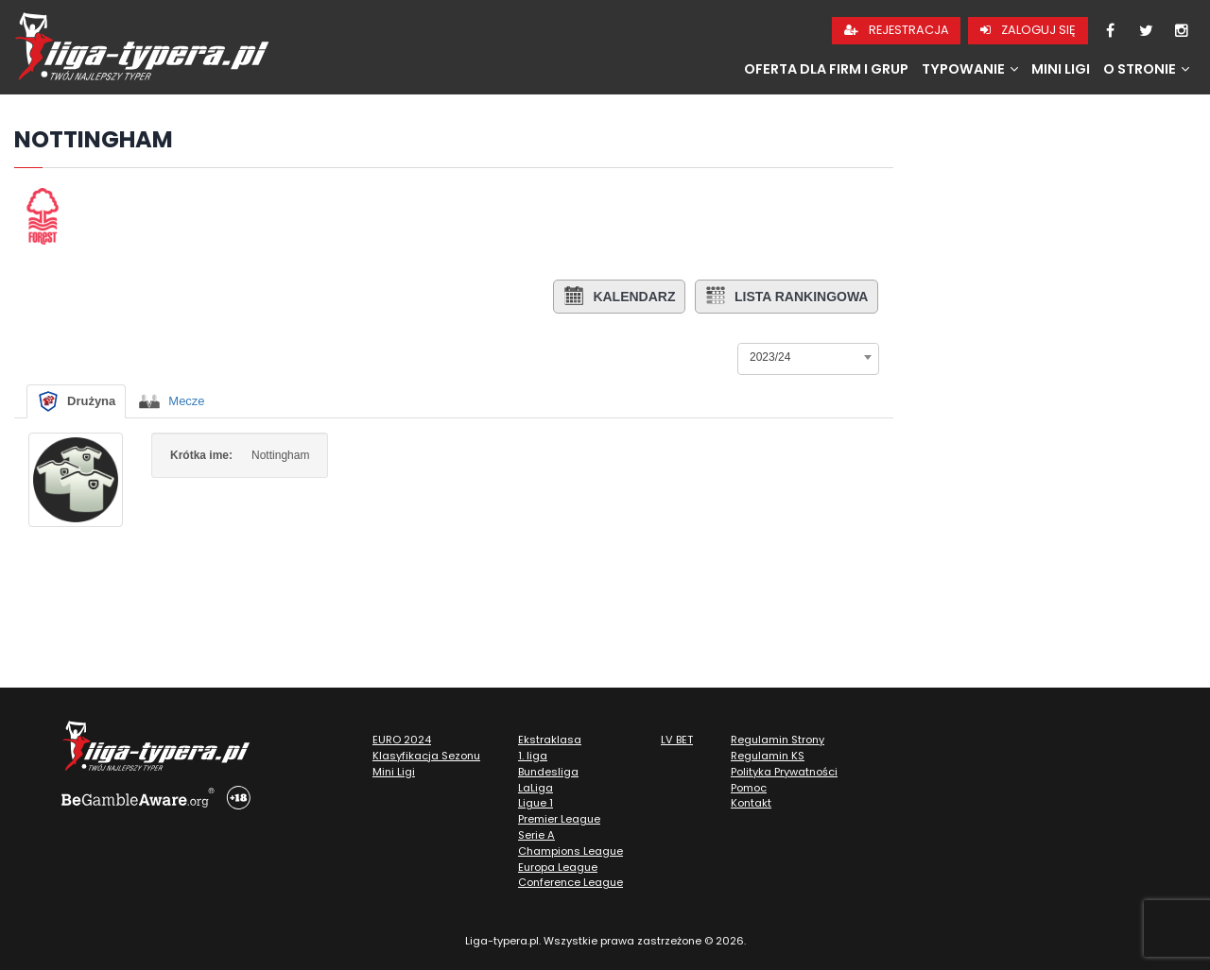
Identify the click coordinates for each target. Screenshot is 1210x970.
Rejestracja (896, 30)
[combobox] (808, 357)
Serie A (536, 834)
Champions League (570, 851)
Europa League (557, 867)
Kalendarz (618, 296)
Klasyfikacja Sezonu (426, 755)
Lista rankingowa (786, 296)
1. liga (532, 755)
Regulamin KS (767, 755)
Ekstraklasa (549, 739)
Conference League (570, 882)
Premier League (559, 818)
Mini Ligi (1060, 69)
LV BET (677, 739)
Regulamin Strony (777, 739)
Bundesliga (548, 771)
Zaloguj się (1028, 30)
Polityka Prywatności (784, 771)
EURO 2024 (401, 739)
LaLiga (535, 787)
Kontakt (751, 802)
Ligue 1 (535, 802)
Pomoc (749, 787)
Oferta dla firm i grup (826, 69)
